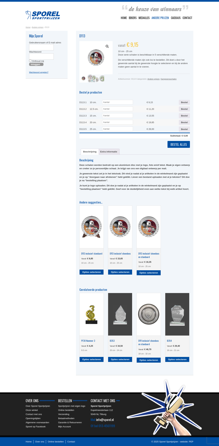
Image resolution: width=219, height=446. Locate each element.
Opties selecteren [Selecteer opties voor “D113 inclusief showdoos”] (120, 272)
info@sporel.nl (105, 419)
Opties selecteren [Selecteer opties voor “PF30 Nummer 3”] (91, 359)
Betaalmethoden (66, 418)
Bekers (133, 18)
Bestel (184, 102)
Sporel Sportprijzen (43, 14)
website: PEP (186, 441)
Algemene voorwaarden (37, 422)
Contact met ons (34, 414)
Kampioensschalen (169, 79)
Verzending (63, 414)
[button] (107, 46)
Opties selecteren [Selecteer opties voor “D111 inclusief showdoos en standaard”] (148, 360)
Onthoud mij (36, 61)
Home (124, 18)
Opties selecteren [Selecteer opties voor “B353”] (120, 359)
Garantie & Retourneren (70, 422)
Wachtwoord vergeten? (38, 72)
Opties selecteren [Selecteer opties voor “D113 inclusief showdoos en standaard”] (148, 272)
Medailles (144, 18)
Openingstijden (33, 418)
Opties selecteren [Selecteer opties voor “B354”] (177, 359)
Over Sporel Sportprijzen (38, 406)
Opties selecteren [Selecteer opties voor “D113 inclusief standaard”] (91, 272)
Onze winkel (32, 410)
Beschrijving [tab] (89, 151)
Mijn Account (64, 426)
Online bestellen (66, 410)
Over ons (39, 441)
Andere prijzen (160, 18)
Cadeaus (176, 18)
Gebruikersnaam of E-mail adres (45, 42)
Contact (187, 18)
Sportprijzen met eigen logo (71, 406)
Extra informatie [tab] (108, 151)
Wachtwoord (35, 52)
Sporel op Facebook (36, 426)
